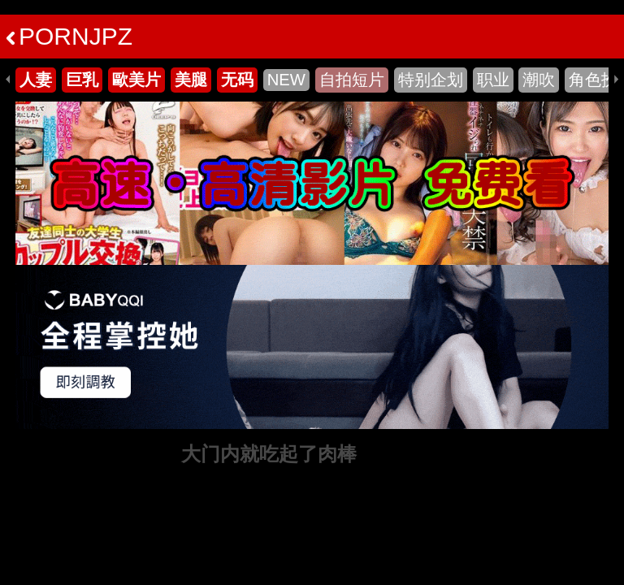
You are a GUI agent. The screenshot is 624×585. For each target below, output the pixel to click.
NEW (286, 80)
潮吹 (538, 80)
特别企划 (430, 80)
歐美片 (136, 80)
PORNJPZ (69, 36)
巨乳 (82, 80)
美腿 (191, 80)
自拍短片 (351, 80)
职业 (493, 80)
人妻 (36, 80)
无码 (237, 80)
